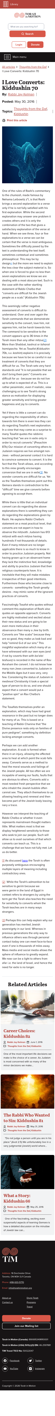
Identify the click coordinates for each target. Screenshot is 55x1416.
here (25, 860)
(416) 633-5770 (17, 1282)
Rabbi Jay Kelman (21, 94)
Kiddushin (21, 114)
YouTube (14, 1368)
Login (19, 44)
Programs (31, 1302)
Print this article (14, 120)
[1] (11, 263)
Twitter (38, 1360)
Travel (30, 1306)
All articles (8, 67)
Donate (35, 44)
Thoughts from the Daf (33, 67)
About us (6, 1298)
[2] (45, 340)
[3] (41, 472)
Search (29, 33)
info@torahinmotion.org (20, 1288)
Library (10, 4)
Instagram (40, 1368)
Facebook (14, 1360)
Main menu (15, 57)
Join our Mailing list (26, 1326)
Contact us (7, 1302)
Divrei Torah (32, 1298)
